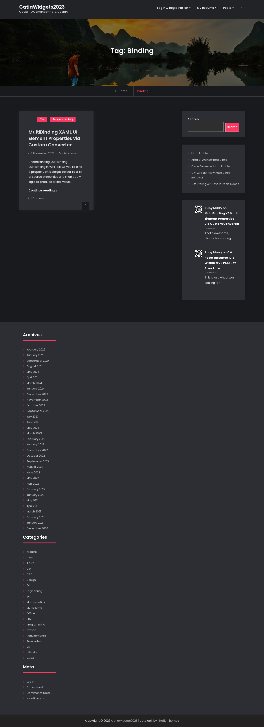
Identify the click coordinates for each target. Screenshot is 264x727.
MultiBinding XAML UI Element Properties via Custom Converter (54, 138)
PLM (29, 619)
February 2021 (36, 517)
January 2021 (35, 523)
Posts (227, 8)
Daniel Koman (68, 153)
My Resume (205, 8)
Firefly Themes (168, 721)
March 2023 (34, 434)
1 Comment (39, 198)
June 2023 (33, 422)
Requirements (36, 636)
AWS (30, 558)
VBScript (32, 653)
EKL (29, 586)
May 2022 (33, 478)
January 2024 (36, 389)
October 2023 (36, 405)
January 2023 (35, 445)
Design (31, 580)
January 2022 (35, 495)
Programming (63, 119)
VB (28, 647)
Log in (30, 682)
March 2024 (34, 383)
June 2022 (33, 473)
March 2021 (34, 512)
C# (42, 119)
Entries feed (35, 687)
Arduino (32, 552)
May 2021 (32, 501)
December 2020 (37, 528)
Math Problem (200, 153)
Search (193, 119)
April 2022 (33, 484)
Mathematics (36, 602)
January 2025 (36, 355)
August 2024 (35, 366)
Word (30, 658)
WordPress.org (36, 698)
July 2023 (33, 417)
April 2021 (32, 506)
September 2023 (38, 411)
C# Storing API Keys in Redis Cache (215, 184)
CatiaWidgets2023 (42, 7)
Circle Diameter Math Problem (211, 166)
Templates (34, 641)
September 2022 (38, 461)
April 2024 (33, 378)
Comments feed (38, 693)
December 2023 (37, 394)
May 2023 (33, 428)
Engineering (34, 591)
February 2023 (36, 439)
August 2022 (35, 467)
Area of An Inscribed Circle (209, 160)
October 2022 (36, 456)
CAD (29, 574)
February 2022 (36, 489)
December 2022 (37, 450)
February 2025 (36, 350)
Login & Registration (172, 8)
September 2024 (38, 361)
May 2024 (33, 372)
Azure (30, 563)
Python (31, 630)
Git (29, 597)
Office (31, 613)
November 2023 (37, 400)
